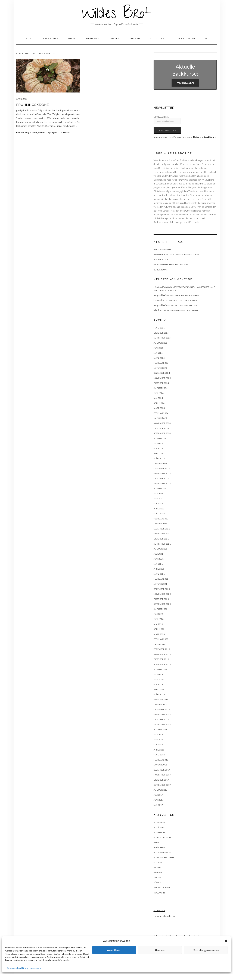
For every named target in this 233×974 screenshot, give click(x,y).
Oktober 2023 (161, 428)
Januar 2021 (160, 584)
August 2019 (160, 669)
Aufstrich (157, 38)
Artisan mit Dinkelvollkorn (181, 305)
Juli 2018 (158, 734)
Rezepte (27, 132)
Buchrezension (162, 852)
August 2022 (160, 488)
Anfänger (159, 827)
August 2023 (160, 438)
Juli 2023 (158, 443)
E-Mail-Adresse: (167, 120)
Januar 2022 (160, 523)
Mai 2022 (158, 503)
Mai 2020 (158, 624)
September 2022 (162, 483)
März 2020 (159, 634)
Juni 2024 (158, 393)
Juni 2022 (158, 498)
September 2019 (162, 664)
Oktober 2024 (161, 383)
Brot (71, 38)
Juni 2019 (158, 679)
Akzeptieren (114, 950)
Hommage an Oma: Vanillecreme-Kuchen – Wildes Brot (181, 287)
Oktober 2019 (161, 659)
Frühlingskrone (32, 105)
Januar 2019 (160, 704)
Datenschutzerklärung (17, 968)
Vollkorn (41, 132)
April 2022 (159, 508)
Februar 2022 (161, 518)
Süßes (114, 38)
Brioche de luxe (162, 249)
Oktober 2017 (161, 779)
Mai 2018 (158, 744)
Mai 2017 (158, 805)
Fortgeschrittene (164, 857)
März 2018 (159, 754)
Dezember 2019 (162, 649)
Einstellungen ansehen (206, 950)
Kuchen (134, 38)
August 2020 (160, 609)
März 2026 (159, 327)
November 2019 (162, 654)
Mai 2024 (158, 398)
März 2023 (159, 458)
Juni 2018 (158, 739)
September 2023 (162, 433)
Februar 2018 (161, 759)
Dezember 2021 (162, 528)
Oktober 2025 (161, 332)
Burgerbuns (160, 269)
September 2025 (162, 337)
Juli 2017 (158, 795)
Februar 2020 (161, 639)
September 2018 (162, 724)
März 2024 (159, 408)
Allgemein (159, 822)
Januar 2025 (160, 368)
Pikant (157, 867)
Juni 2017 (158, 800)
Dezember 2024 (162, 373)
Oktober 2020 (161, 599)
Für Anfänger (185, 38)
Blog (29, 38)
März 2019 (159, 694)
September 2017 (162, 785)
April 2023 (159, 453)
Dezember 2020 (162, 589)
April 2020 (159, 629)
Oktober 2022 (161, 478)
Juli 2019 (158, 674)
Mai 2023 (158, 448)
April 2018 (159, 749)
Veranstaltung (162, 887)
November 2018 (162, 714)
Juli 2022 (158, 493)
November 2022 (162, 473)
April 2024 (159, 403)
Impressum (35, 968)
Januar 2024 (160, 418)
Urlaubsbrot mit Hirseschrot (182, 295)
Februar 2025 (161, 363)
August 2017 (160, 789)
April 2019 (159, 689)
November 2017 (162, 774)
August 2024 (160, 388)
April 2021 (159, 568)
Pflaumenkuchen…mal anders (171, 264)
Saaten (34, 132)
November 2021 (162, 533)
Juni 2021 (158, 558)
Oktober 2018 (161, 719)
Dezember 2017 (162, 769)
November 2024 (162, 378)
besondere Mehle (163, 837)
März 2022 (159, 513)
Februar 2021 (161, 578)
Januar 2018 (160, 764)
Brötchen (92, 38)
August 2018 (160, 729)
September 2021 (162, 543)
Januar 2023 (160, 463)
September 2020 (162, 604)
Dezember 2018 (162, 709)
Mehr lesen (185, 82)
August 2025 (160, 342)
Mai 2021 (158, 564)
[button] (226, 941)
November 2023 (162, 423)
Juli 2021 (158, 554)
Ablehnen (159, 950)
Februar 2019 (161, 699)
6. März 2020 (21, 99)
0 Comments (65, 132)
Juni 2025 (158, 348)
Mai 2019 (158, 684)
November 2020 (162, 594)
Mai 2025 (158, 353)
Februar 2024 (161, 413)
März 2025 (159, 358)
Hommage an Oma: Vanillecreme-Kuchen (176, 254)
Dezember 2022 (162, 468)
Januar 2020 (160, 644)
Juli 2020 (158, 614)
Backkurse (50, 38)
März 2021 (159, 574)
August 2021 (160, 548)
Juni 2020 (158, 619)
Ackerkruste (161, 259)
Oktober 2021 (161, 538)
